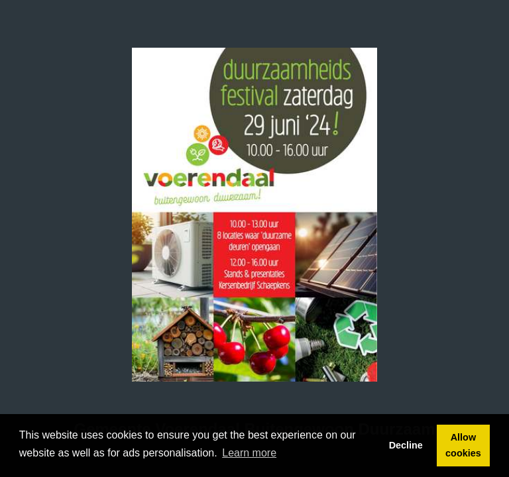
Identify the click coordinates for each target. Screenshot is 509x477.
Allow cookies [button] (463, 445)
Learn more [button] (249, 452)
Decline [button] (406, 445)
